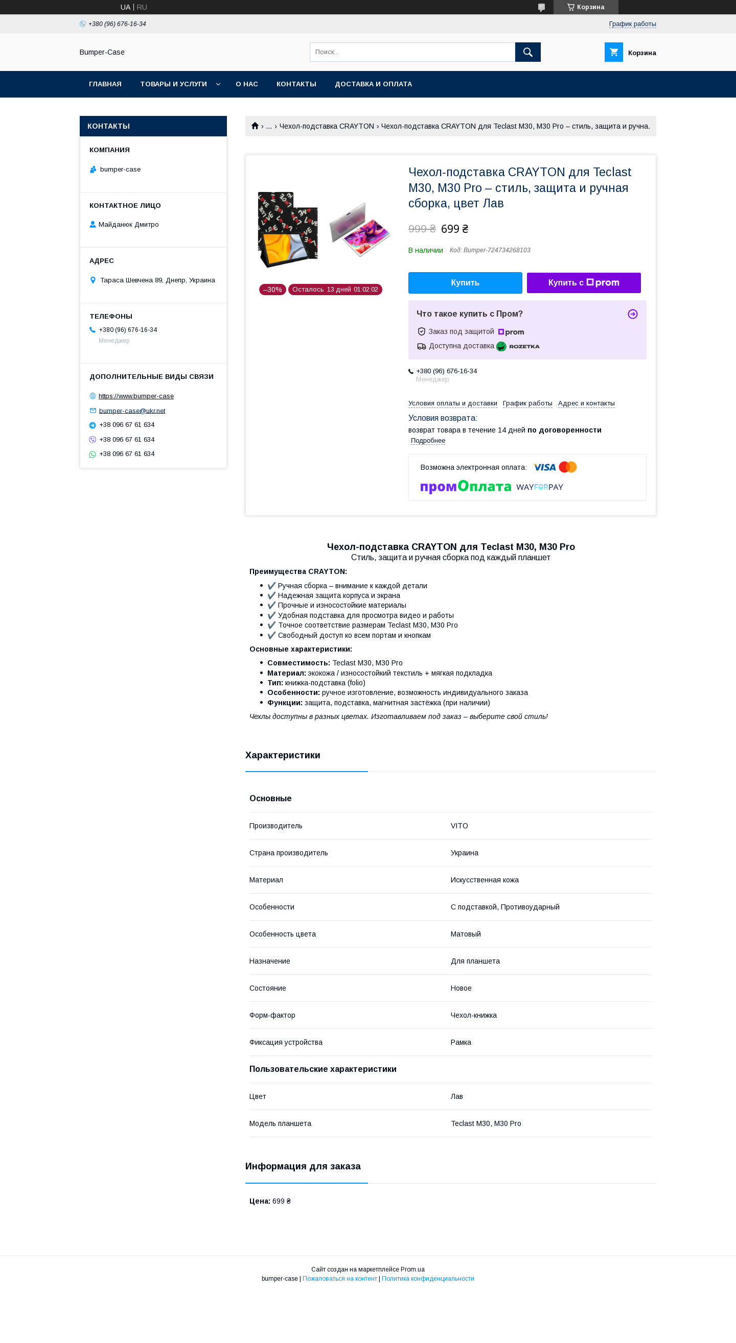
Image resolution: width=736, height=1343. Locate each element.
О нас (247, 84)
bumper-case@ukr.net (132, 410)
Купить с (583, 282)
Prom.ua (413, 1269)
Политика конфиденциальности (428, 1278)
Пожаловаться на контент (340, 1278)
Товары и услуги (173, 84)
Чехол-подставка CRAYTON (327, 126)
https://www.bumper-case (136, 396)
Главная (105, 84)
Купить (465, 282)
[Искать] (528, 52)
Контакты (296, 84)
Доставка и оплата (373, 84)
